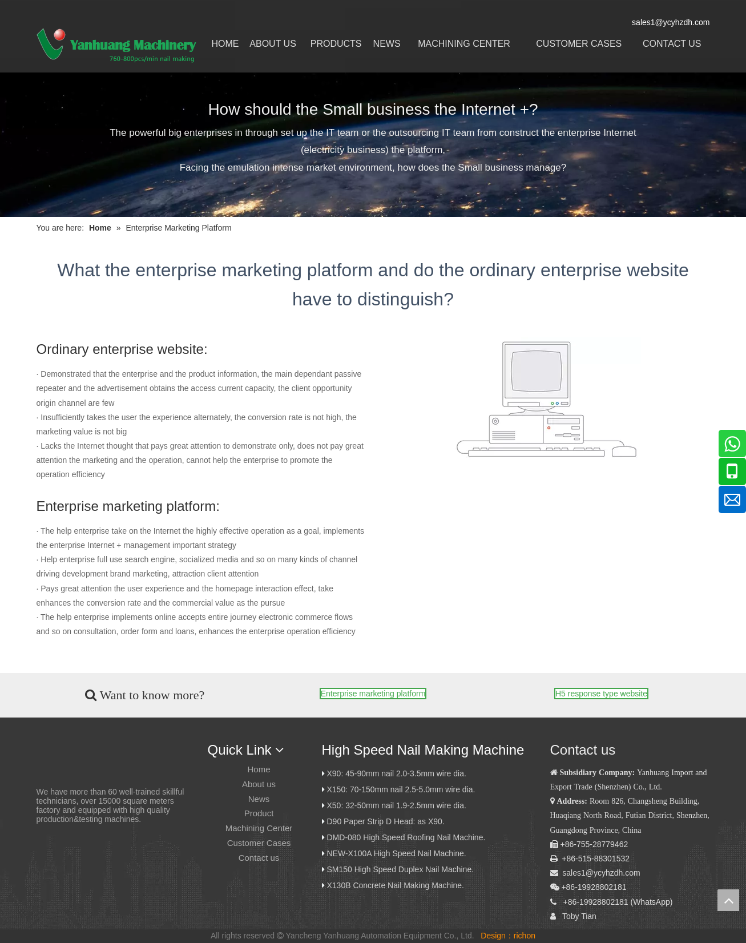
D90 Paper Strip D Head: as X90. (387, 821)
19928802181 (603, 901)
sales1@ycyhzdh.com (601, 872)
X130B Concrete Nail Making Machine (394, 885)
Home (258, 769)
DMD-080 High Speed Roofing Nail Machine (405, 837)
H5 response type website (601, 693)
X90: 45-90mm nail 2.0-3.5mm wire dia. (396, 773)
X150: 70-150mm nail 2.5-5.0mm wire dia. (401, 789)
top (728, 900)
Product (259, 813)
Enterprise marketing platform (373, 693)
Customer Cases (259, 843)
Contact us (259, 858)
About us (259, 784)
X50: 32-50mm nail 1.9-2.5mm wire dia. (396, 805)
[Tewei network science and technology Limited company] (544, 399)
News (259, 799)
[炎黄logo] (56, 752)
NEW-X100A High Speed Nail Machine (395, 853)
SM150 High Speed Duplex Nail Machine (399, 869)
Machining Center (259, 828)
